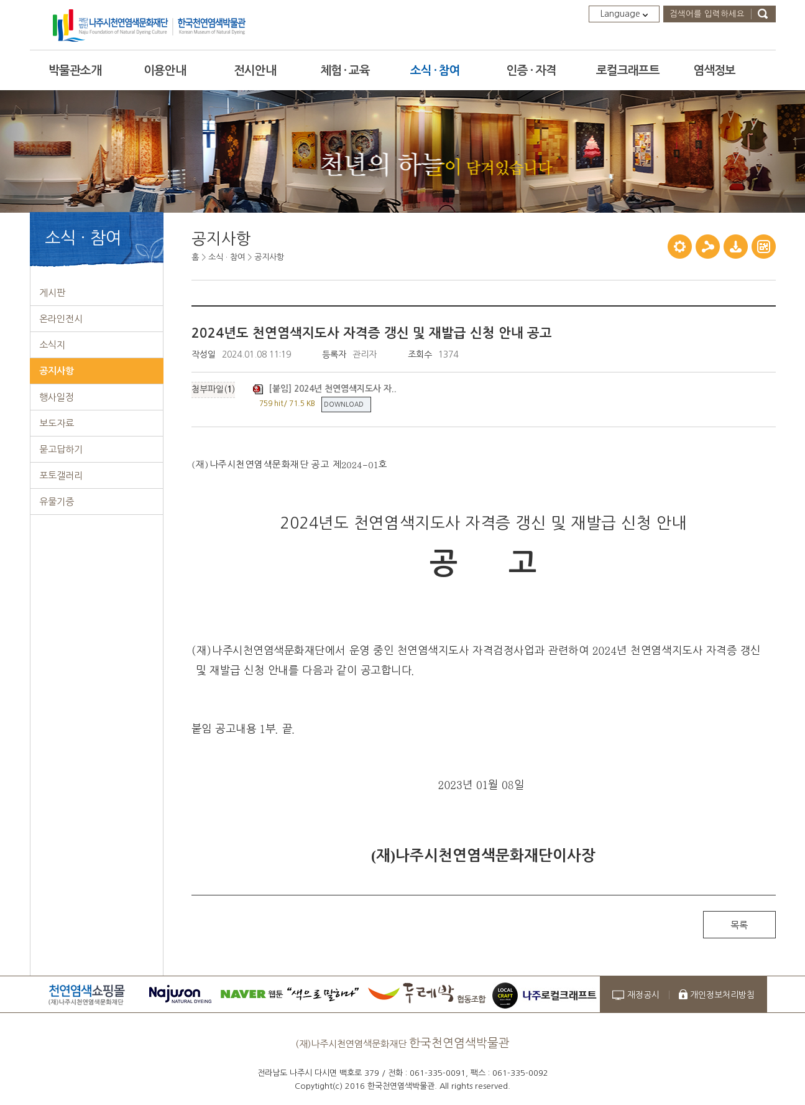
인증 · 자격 (531, 70)
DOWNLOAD (344, 404)
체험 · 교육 (345, 70)
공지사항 (269, 257)
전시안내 (255, 70)
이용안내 (165, 70)
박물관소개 (74, 70)
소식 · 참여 (435, 70)
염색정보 (714, 70)
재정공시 (643, 995)
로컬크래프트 (628, 70)
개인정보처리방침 (722, 995)
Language (624, 13)
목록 (739, 925)
